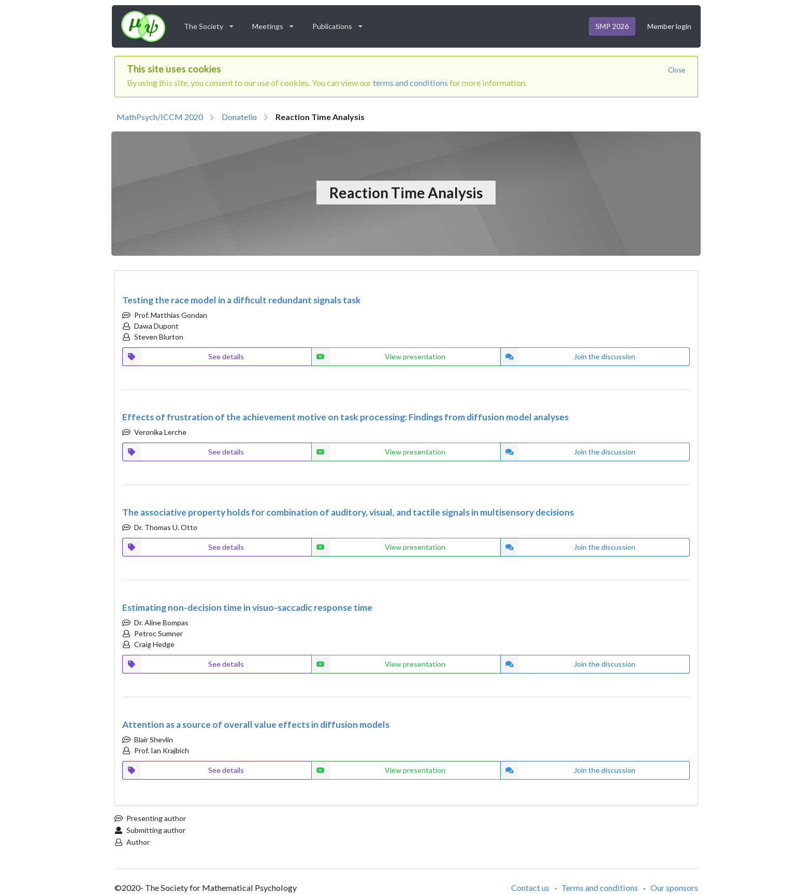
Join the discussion (567, 356)
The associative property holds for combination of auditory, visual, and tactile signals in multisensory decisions (348, 512)
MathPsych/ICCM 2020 (160, 117)
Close (676, 70)
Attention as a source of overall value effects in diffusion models (255, 724)
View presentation (378, 356)
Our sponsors (674, 887)
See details (183, 356)
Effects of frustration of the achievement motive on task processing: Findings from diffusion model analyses (345, 417)
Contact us (530, 887)
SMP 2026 (612, 26)
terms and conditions (410, 82)
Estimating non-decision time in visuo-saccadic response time (247, 607)
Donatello (239, 117)
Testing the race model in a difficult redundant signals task (241, 300)
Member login (669, 26)
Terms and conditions (599, 887)
